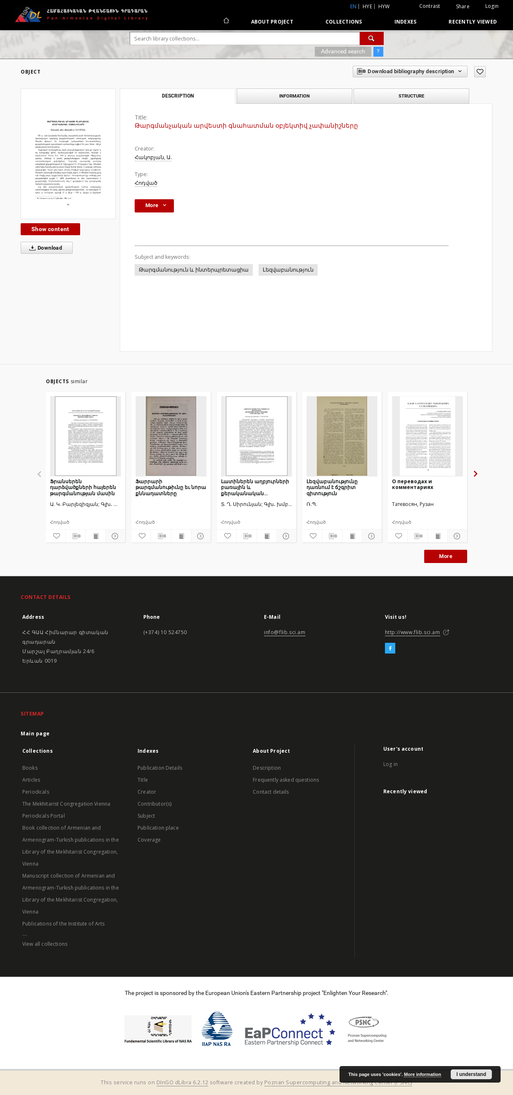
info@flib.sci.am (285, 632)
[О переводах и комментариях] (427, 436)
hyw (384, 6)
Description (267, 767)
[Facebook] (390, 648)
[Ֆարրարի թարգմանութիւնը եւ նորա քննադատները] (171, 436)
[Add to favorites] (480, 71)
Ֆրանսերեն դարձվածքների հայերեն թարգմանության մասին (83, 487)
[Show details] (114, 536)
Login (492, 6)
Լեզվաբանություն (288, 269)
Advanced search (343, 51)
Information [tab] (294, 96)
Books (30, 767)
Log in (390, 764)
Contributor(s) (154, 803)
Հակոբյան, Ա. (153, 157)
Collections (343, 21)
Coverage (149, 839)
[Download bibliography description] (75, 536)
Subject (146, 815)
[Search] (372, 38)
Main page (35, 733)
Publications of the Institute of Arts (63, 923)
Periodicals (35, 791)
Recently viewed (473, 21)
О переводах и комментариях (412, 484)
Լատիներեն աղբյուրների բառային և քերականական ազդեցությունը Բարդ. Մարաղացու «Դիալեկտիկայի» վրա (255, 487)
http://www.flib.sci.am (412, 632)
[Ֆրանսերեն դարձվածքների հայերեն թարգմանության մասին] (85, 436)
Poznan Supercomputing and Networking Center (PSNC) (338, 1082)
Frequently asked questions (286, 779)
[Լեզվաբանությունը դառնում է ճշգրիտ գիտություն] (342, 436)
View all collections (44, 943)
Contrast (429, 6)
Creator (147, 791)
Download (44, 248)
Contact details (271, 791)
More (445, 556)
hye (367, 6)
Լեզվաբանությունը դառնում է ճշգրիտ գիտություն (332, 487)
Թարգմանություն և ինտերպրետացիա (194, 269)
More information (422, 1074)
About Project (272, 21)
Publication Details (160, 767)
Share (463, 6)
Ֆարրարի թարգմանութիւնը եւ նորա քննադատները (170, 487)
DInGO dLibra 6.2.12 (183, 1082)
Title (143, 779)
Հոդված (146, 182)
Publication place (158, 827)
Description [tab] (178, 96)
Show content (50, 229)
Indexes (405, 21)
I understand (471, 1074)
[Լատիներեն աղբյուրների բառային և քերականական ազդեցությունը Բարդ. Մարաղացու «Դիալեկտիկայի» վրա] (256, 436)
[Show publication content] (95, 536)
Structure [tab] (411, 96)
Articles (31, 779)
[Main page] (225, 21)
